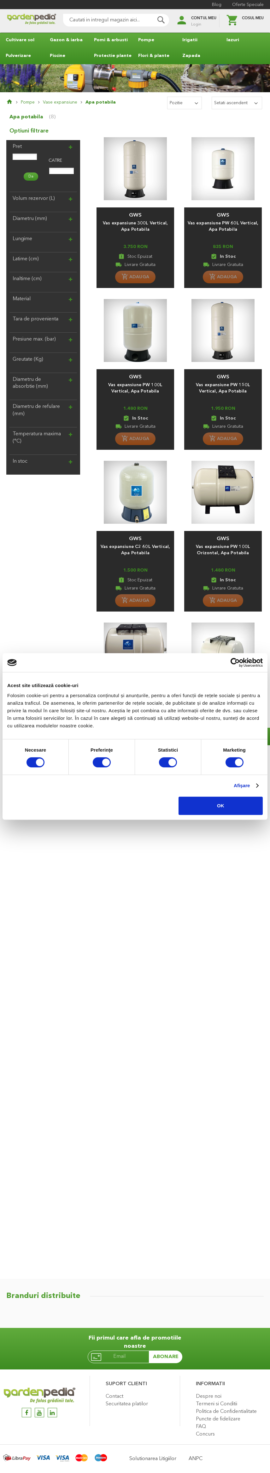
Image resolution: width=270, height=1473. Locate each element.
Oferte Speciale (248, 5)
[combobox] (116, 20)
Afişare (242, 785)
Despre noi (208, 1396)
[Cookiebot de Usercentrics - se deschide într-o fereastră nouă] (235, 662)
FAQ (201, 1426)
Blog (216, 5)
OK (220, 805)
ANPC (195, 1458)
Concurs (205, 1434)
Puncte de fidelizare (218, 1419)
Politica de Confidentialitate (226, 1411)
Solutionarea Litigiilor (152, 1458)
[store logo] (31, 21)
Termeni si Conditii (216, 1404)
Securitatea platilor (127, 1404)
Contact (114, 1396)
